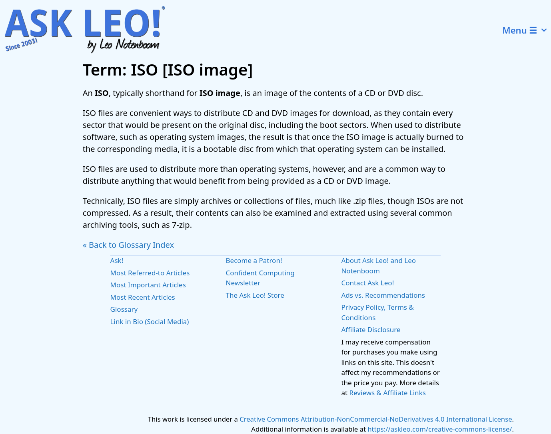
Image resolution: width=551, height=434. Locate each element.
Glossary (124, 309)
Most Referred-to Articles (150, 272)
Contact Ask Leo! (367, 282)
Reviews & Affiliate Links (387, 392)
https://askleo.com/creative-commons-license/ (439, 429)
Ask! (117, 260)
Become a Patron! (254, 260)
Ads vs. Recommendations (383, 295)
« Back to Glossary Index (128, 244)
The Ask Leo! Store (255, 295)
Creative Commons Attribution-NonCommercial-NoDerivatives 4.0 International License (376, 419)
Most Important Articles (148, 284)
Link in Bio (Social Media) (149, 321)
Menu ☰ (526, 30)
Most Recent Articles (142, 297)
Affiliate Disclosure (370, 329)
